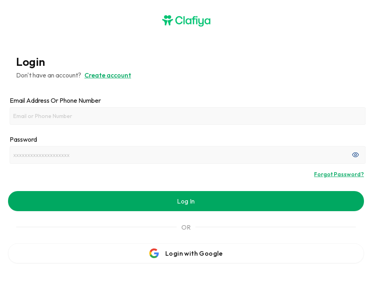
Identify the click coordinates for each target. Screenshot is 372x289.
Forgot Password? (339, 174)
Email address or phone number (55, 100)
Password (23, 139)
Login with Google (186, 253)
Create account (107, 75)
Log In (186, 201)
